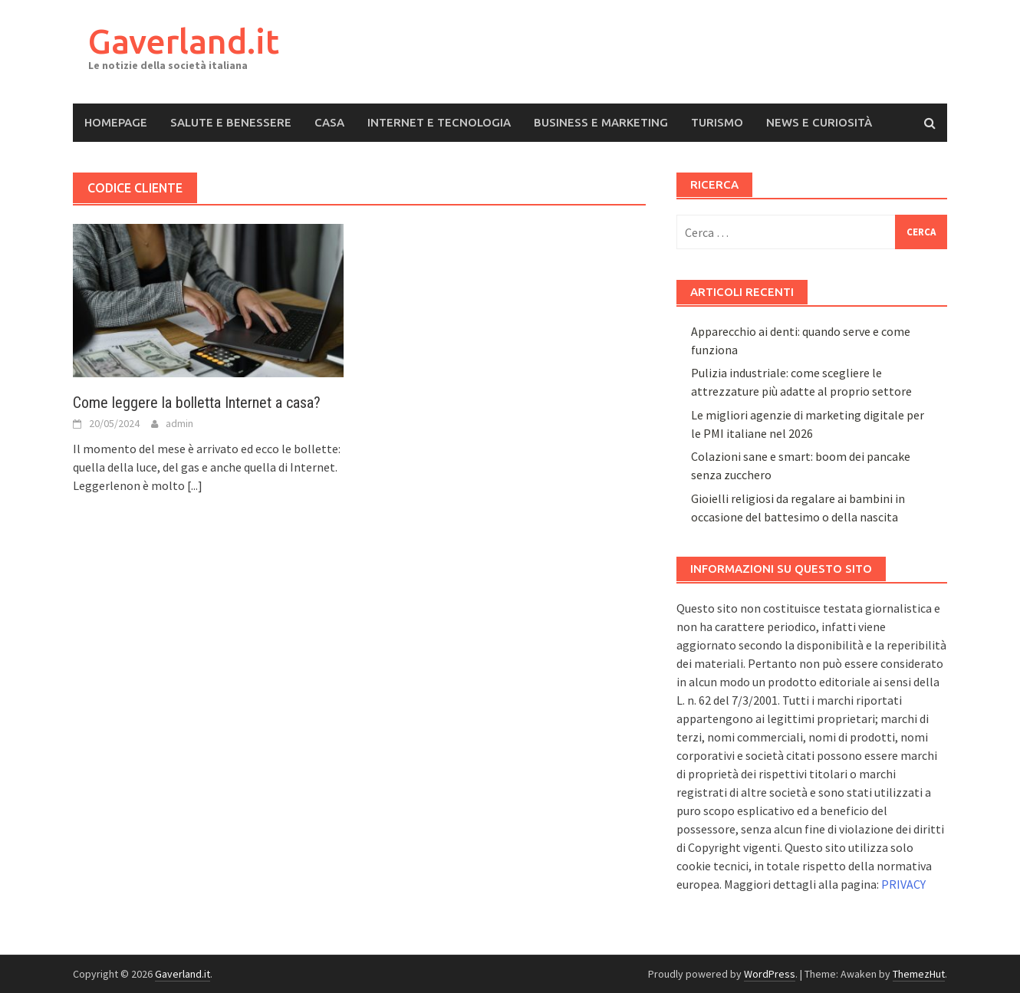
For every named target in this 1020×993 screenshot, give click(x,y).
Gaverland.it (183, 41)
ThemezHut (919, 974)
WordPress (769, 974)
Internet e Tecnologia (439, 122)
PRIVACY (903, 884)
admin (179, 423)
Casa (329, 122)
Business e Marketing (601, 122)
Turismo (717, 122)
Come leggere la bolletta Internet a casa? (197, 402)
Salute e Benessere (230, 122)
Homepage (115, 122)
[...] (194, 485)
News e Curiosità (819, 122)
